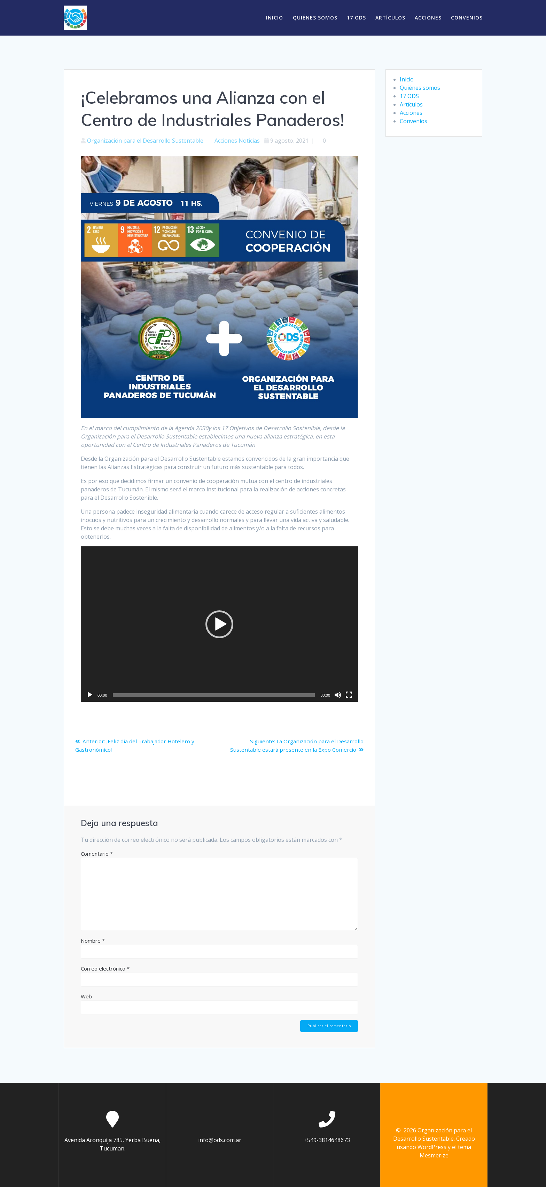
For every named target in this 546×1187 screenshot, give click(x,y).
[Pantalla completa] (348, 694)
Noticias (249, 140)
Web (86, 996)
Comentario (97, 853)
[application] (219, 624)
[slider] (214, 695)
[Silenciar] (337, 694)
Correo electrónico (105, 968)
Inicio (274, 17)
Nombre (93, 940)
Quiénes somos (315, 17)
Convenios (467, 17)
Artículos (390, 17)
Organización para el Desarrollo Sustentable (145, 140)
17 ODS (356, 17)
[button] (219, 624)
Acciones (428, 17)
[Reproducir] (89, 694)
